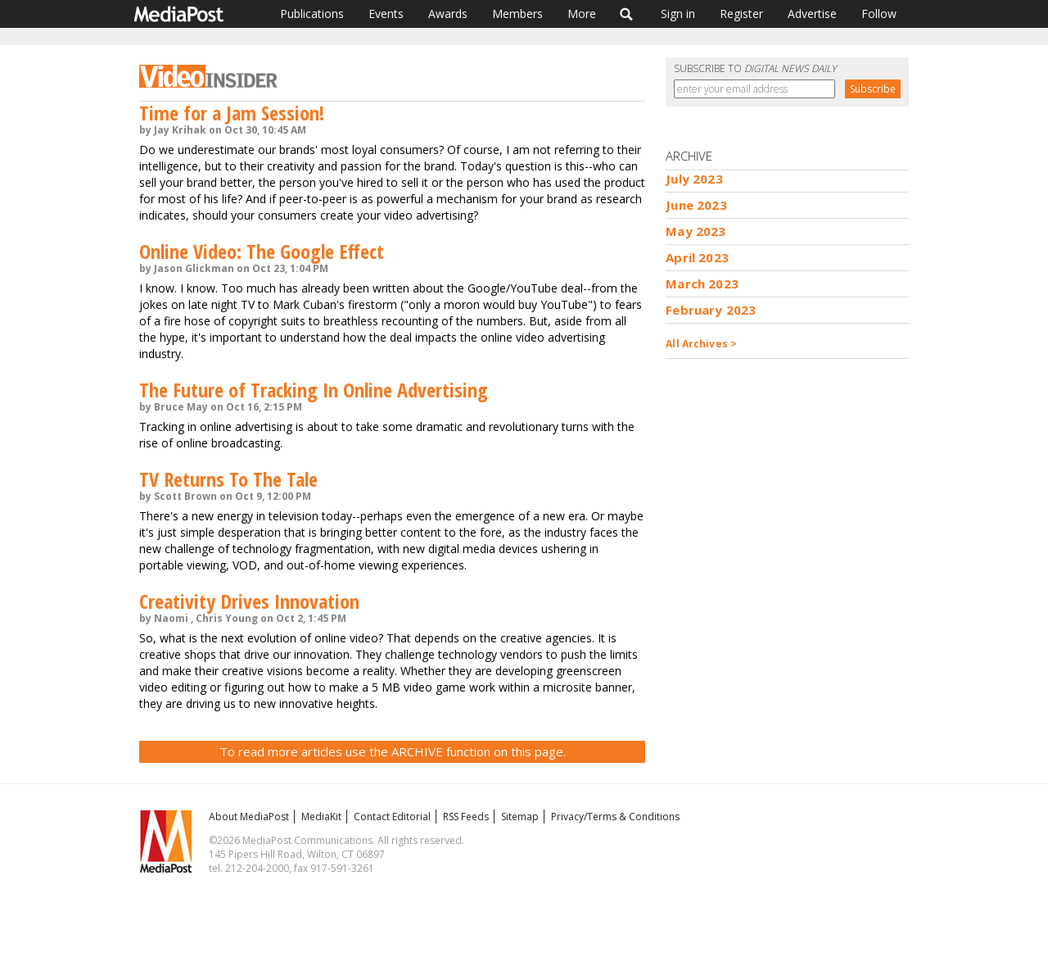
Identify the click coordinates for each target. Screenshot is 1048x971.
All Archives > (701, 344)
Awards (448, 13)
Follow (879, 13)
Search (626, 14)
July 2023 (694, 178)
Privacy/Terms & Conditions (615, 817)
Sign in (678, 13)
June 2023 (696, 205)
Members (517, 13)
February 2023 (711, 310)
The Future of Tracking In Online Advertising (313, 389)
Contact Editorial (392, 817)
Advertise (812, 13)
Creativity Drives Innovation (249, 601)
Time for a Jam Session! (231, 112)
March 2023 (702, 283)
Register (741, 13)
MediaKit (321, 817)
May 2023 (695, 231)
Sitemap (520, 817)
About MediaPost (249, 817)
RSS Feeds (466, 817)
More (581, 13)
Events (386, 13)
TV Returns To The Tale (228, 478)
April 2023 (697, 257)
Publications (312, 13)
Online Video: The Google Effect (261, 251)
